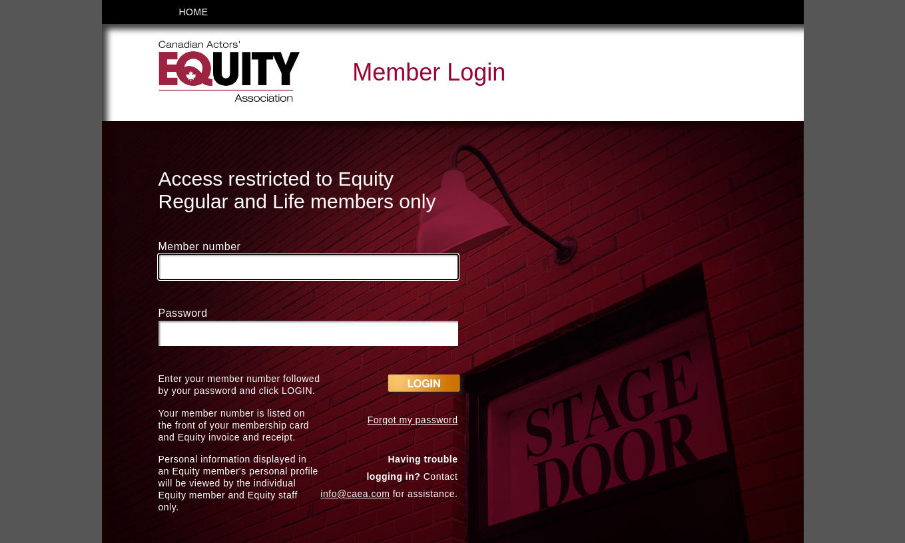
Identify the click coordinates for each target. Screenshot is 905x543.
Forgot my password (413, 420)
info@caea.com (355, 493)
